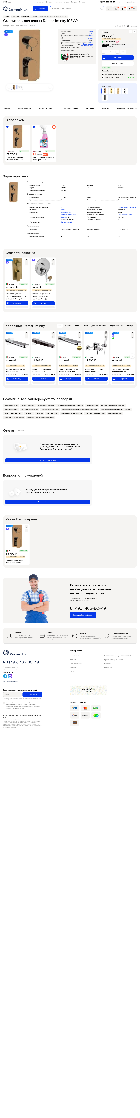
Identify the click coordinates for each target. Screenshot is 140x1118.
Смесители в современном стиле (71, 413)
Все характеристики (67, 50)
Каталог (73, 660)
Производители (76, 664)
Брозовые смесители (11, 405)
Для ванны (64, 212)
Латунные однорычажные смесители (112, 405)
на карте (90, 690)
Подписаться (32, 694)
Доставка (49, 2)
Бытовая (64, 217)
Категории (90, 108)
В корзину (112, 57)
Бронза (91, 42)
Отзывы (105, 108)
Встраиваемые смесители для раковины (70, 405)
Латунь (63, 210)
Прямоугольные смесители (13, 413)
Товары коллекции (70, 108)
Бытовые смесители (28, 405)
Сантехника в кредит (61, 2)
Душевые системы (98, 326)
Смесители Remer (52, 413)
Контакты (82, 2)
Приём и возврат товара (113, 660)
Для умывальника (116, 326)
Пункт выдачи (109, 77)
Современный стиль (86, 46)
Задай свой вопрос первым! (47, 502)
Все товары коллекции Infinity (80, 54)
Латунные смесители (11, 409)
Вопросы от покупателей (127, 108)
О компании (39, 2)
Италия (91, 35)
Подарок (6, 108)
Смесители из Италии (115, 413)
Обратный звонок (131, 2)
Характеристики (24, 108)
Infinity (91, 33)
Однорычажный (66, 222)
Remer (91, 32)
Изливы (68, 326)
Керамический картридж (127, 207)
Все (59, 326)
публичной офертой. (10, 727)
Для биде (129, 326)
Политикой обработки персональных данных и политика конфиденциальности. (19, 723)
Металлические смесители (29, 409)
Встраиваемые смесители (46, 405)
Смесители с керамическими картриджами (40, 417)
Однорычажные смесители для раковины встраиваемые (79, 409)
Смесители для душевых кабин (95, 413)
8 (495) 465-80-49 (107, 2)
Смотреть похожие (47, 108)
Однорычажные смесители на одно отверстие (115, 409)
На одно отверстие (125, 215)
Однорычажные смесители (50, 409)
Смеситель (89, 39)
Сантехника (28, 413)
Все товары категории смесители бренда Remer (81, 57)
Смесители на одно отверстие (14, 417)
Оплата (72, 672)
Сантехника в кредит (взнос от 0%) (118, 656)
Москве (115, 74)
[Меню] (40, 8)
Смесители (39, 413)
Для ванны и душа (81, 326)
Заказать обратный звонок (83, 615)
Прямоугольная (88, 44)
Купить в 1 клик (117, 63)
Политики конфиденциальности (23, 706)
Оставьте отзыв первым (48, 460)
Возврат (74, 2)
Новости (107, 664)
